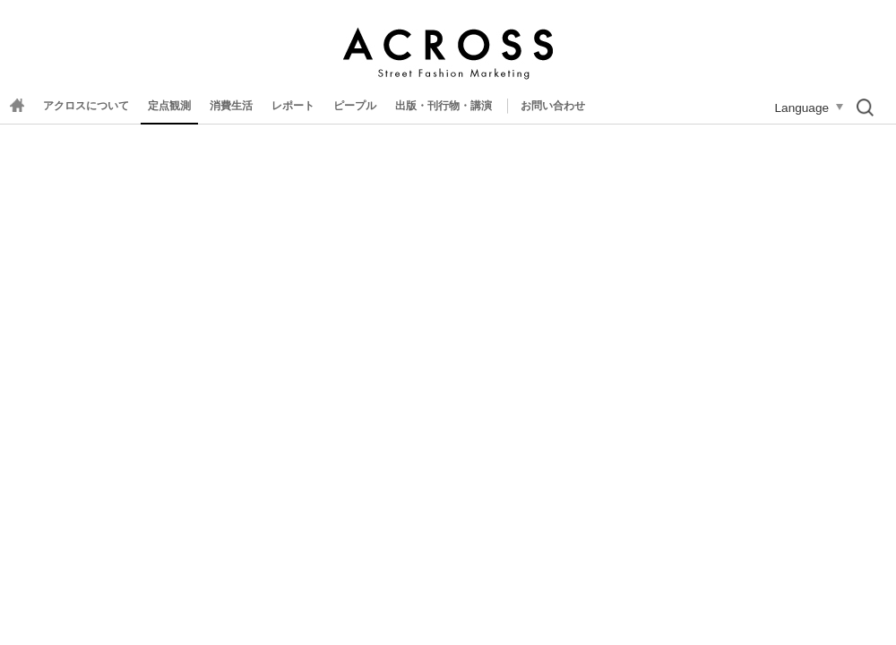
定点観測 (169, 105)
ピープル (354, 105)
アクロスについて (86, 105)
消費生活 (231, 105)
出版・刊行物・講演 (443, 105)
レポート (292, 105)
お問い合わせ (553, 105)
